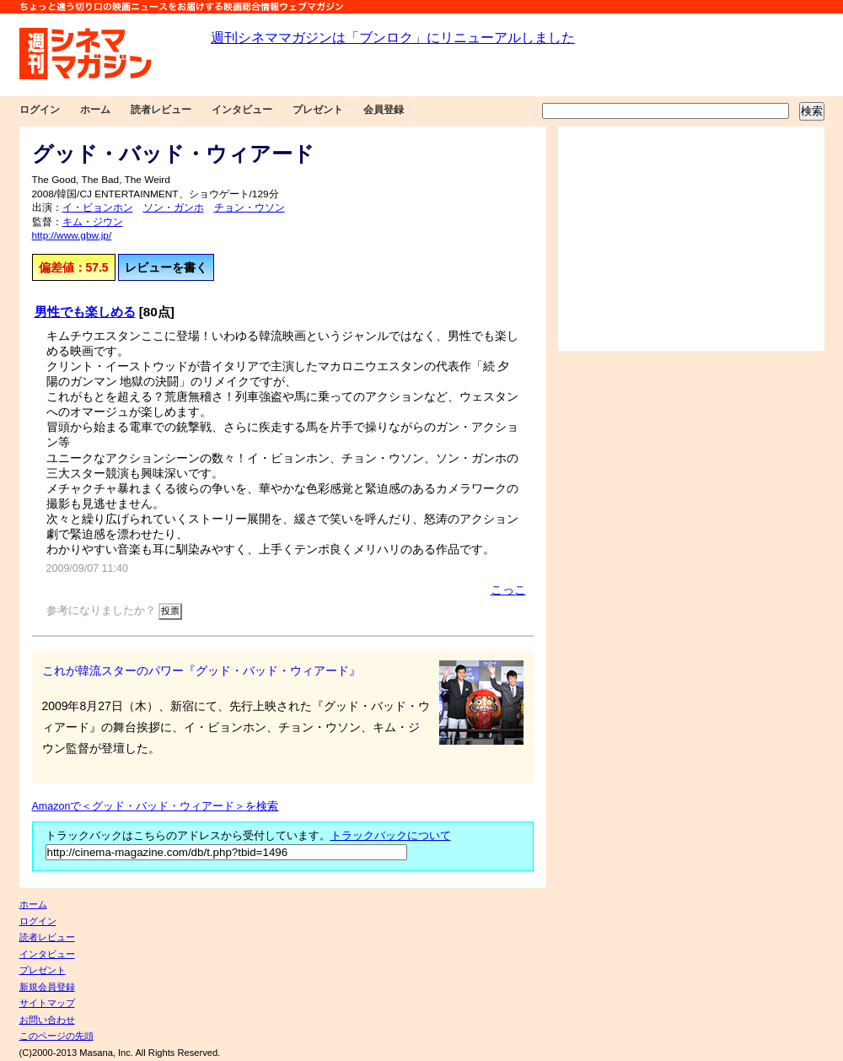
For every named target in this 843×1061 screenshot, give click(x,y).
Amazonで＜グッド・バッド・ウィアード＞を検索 (155, 806)
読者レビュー (161, 110)
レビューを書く (166, 267)
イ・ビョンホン (97, 207)
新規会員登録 (47, 987)
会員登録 (383, 110)
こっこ (508, 589)
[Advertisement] (691, 238)
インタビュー (242, 110)
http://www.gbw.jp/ (72, 235)
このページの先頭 (56, 1036)
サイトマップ (47, 1003)
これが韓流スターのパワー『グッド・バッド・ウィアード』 (201, 670)
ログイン (39, 110)
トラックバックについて (390, 836)
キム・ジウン (92, 222)
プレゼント (318, 110)
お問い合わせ (47, 1020)
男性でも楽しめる (85, 311)
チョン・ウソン (249, 207)
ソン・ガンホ (173, 207)
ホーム (95, 110)
